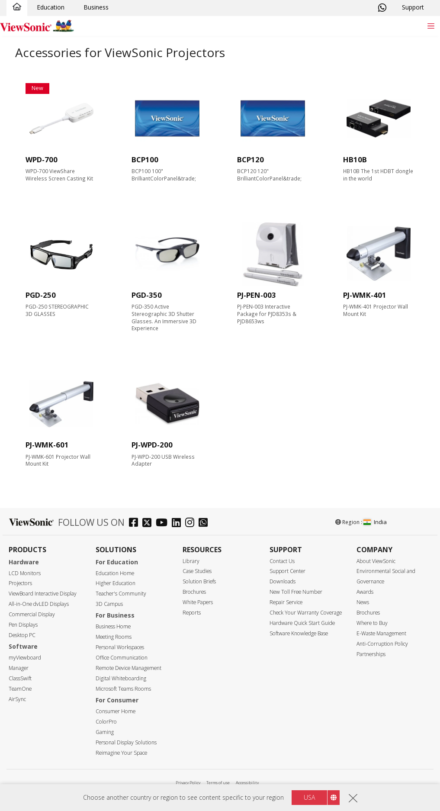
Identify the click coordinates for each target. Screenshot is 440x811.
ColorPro (106, 721)
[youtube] (164, 523)
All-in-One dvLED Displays (39, 604)
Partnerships (370, 654)
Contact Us (282, 561)
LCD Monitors (25, 573)
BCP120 (250, 159)
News (362, 602)
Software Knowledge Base (299, 633)
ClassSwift (20, 678)
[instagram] (192, 523)
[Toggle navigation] (430, 25)
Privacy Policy (188, 782)
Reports (192, 612)
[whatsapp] (205, 523)
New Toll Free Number (296, 591)
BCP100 (145, 159)
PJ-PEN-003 (256, 295)
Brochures (194, 591)
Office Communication (122, 657)
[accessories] (61, 118)
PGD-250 (41, 295)
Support (413, 7)
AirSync (17, 699)
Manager (19, 668)
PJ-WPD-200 (152, 445)
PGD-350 (147, 295)
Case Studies (197, 571)
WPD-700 (42, 159)
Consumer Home (115, 711)
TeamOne (20, 688)
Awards (364, 591)
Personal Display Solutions (126, 742)
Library (191, 561)
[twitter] (149, 523)
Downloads (282, 581)
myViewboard (25, 657)
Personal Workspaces (120, 647)
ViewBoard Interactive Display (43, 593)
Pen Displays (23, 624)
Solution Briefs (199, 581)
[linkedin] (178, 523)
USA (309, 798)
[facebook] (135, 523)
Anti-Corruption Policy (382, 643)
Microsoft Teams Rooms (123, 688)
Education (50, 7)
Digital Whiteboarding (121, 678)
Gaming (105, 732)
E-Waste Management (381, 633)
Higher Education (115, 583)
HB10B (355, 159)
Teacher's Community (121, 593)
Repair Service (286, 602)
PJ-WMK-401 (364, 295)
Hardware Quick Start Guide (302, 623)
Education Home (115, 573)
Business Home (113, 626)
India (375, 522)
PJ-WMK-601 (47, 445)
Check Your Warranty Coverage (306, 612)
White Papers (198, 602)
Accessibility (247, 782)
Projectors (20, 583)
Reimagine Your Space (121, 752)
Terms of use (218, 782)
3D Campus (109, 604)
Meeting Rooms (114, 636)
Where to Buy (372, 623)
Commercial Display (32, 614)
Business (96, 7)
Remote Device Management (128, 668)
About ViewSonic (375, 561)
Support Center (287, 571)
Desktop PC (22, 635)
